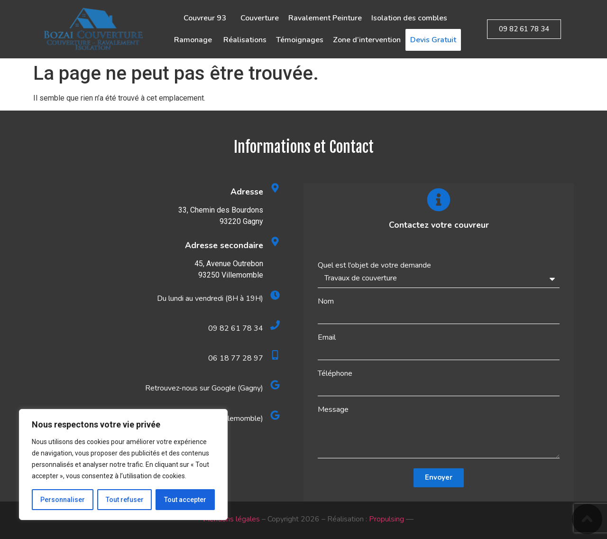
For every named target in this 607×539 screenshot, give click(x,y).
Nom (326, 301)
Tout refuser (125, 499)
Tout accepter (185, 499)
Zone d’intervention (367, 40)
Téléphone (335, 373)
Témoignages (299, 40)
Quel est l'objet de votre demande (374, 265)
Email (327, 337)
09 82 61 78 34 (235, 328)
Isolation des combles (409, 18)
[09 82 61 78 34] (275, 325)
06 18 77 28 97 (235, 358)
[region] (123, 464)
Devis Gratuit (433, 40)
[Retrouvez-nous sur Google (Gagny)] (275, 385)
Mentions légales (231, 519)
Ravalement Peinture (325, 18)
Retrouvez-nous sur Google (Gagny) (204, 388)
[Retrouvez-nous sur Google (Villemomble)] (275, 415)
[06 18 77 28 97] (275, 355)
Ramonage (194, 40)
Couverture (259, 18)
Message (333, 409)
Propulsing (386, 519)
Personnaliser (62, 499)
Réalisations (245, 40)
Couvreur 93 (207, 18)
